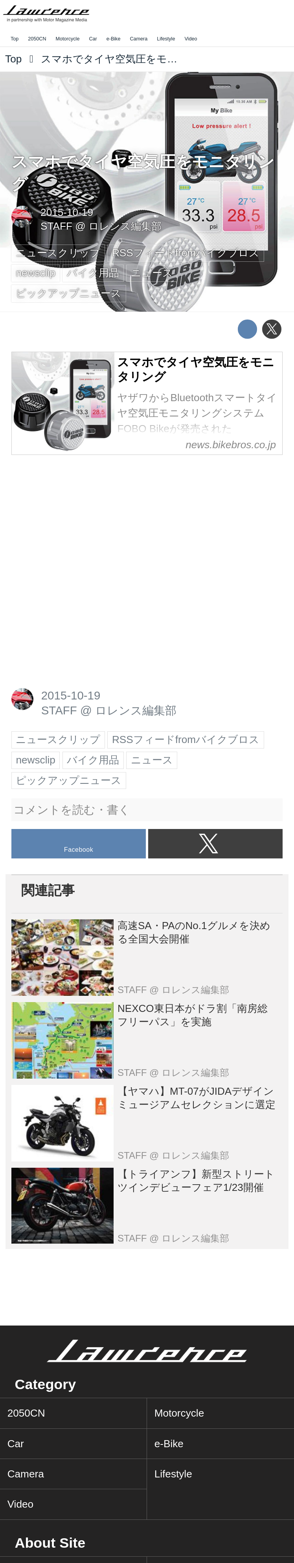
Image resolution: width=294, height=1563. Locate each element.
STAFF (56, 226)
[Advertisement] (70, 517)
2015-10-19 (66, 212)
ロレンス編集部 (125, 226)
